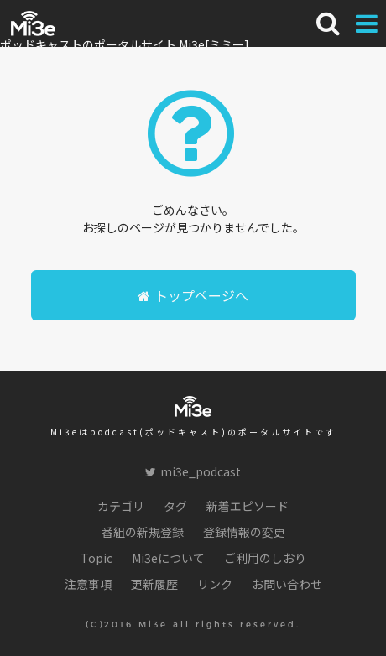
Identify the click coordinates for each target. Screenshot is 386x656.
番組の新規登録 (143, 531)
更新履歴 (154, 583)
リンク (214, 583)
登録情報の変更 (244, 531)
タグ (175, 505)
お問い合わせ (287, 583)
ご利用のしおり (265, 557)
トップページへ (193, 295)
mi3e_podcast (193, 471)
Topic (96, 557)
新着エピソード (247, 505)
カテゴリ (120, 505)
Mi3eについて (168, 557)
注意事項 (88, 583)
